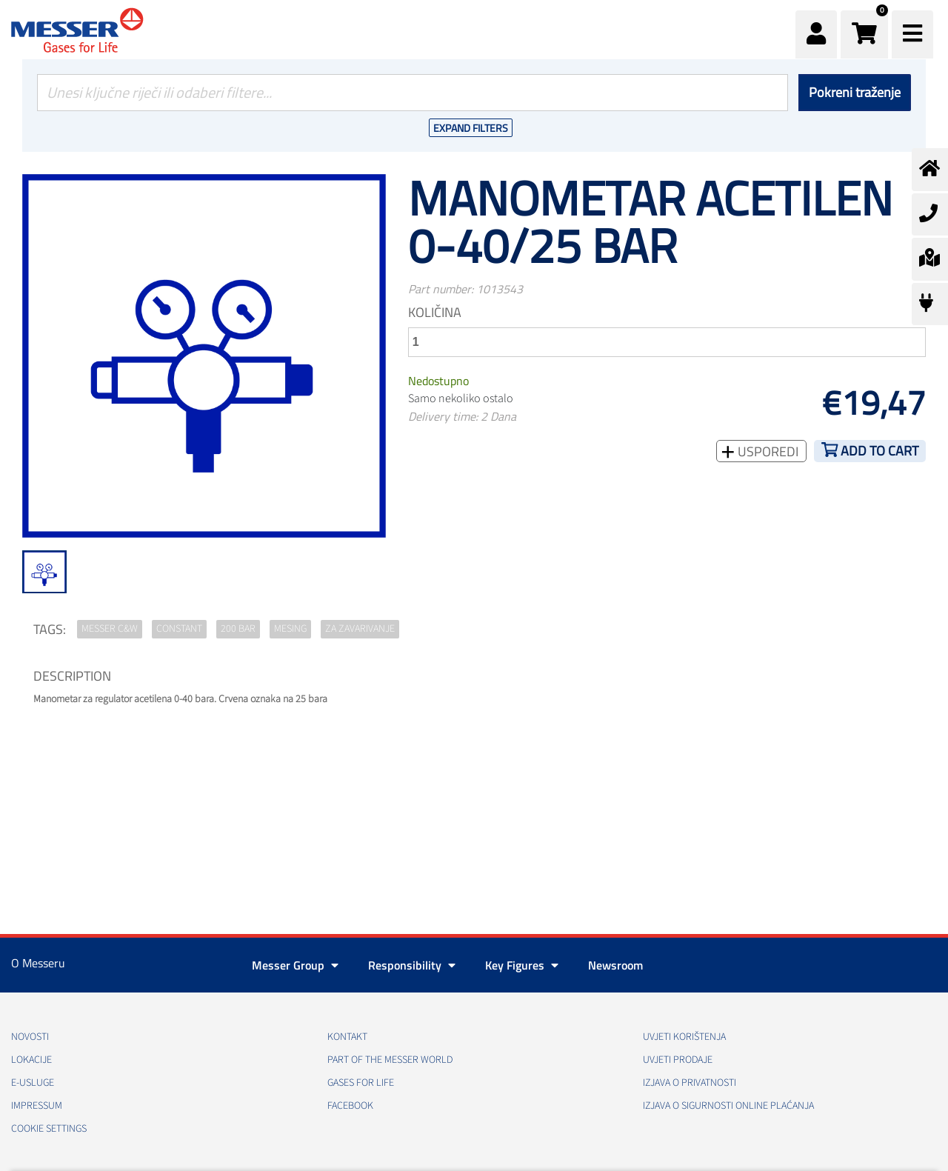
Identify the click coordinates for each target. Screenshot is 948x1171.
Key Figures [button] (521, 965)
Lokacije (31, 1059)
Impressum (36, 1105)
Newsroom (615, 965)
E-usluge (32, 1082)
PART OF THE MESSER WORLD (390, 1059)
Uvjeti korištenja (684, 1037)
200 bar (238, 628)
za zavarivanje (360, 628)
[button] (864, 34)
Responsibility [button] (411, 965)
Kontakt (347, 1037)
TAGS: (49, 629)
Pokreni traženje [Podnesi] (855, 92)
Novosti (30, 1037)
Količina (434, 312)
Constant (179, 628)
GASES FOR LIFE (360, 1082)
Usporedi (766, 451)
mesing (290, 628)
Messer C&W (109, 628)
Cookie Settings (49, 1128)
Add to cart (879, 451)
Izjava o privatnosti (689, 1082)
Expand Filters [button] (470, 128)
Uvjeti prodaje (677, 1059)
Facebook (350, 1105)
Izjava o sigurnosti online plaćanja (728, 1105)
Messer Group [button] (295, 965)
